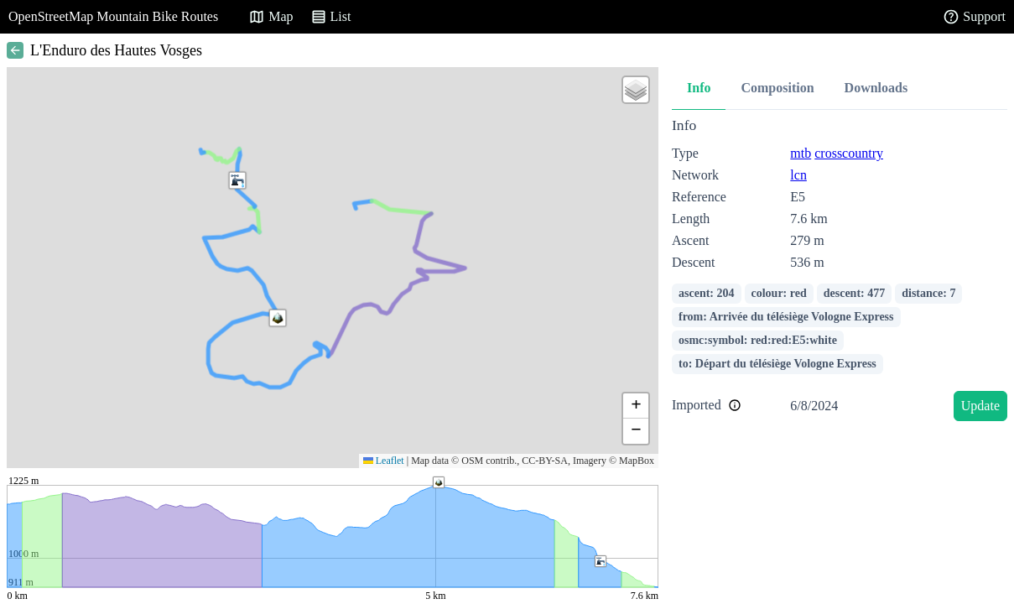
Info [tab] (698, 88)
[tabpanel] (839, 272)
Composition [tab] (777, 88)
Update (980, 405)
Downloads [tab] (876, 88)
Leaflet (383, 460)
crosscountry (848, 153)
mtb (800, 153)
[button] (278, 318)
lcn (798, 175)
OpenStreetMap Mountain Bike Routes (113, 16)
